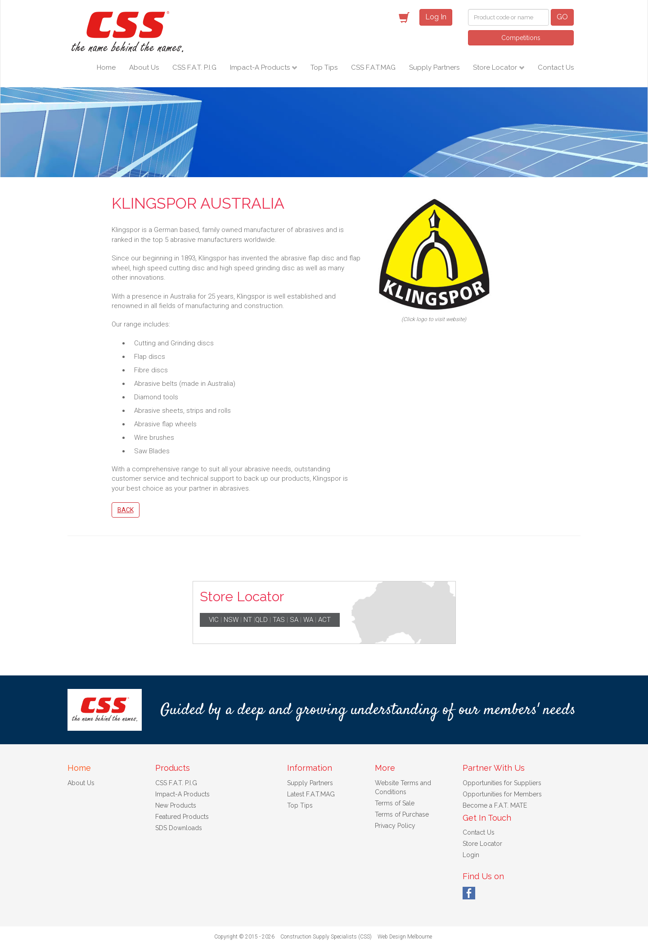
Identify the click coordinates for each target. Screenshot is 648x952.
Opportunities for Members (502, 794)
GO (562, 17)
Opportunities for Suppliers (502, 783)
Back (125, 510)
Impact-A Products (261, 67)
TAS (279, 620)
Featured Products (182, 816)
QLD (261, 620)
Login (471, 854)
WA (308, 620)
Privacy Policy (395, 825)
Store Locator (496, 67)
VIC (214, 620)
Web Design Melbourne (405, 937)
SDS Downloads (178, 827)
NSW (231, 620)
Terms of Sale (394, 803)
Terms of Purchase (402, 814)
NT (247, 620)
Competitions (520, 37)
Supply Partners (434, 67)
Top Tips (324, 67)
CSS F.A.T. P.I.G (194, 67)
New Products (175, 805)
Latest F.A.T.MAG (311, 794)
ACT (324, 620)
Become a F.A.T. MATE (495, 805)
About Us (144, 67)
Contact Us (556, 67)
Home (106, 67)
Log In (435, 17)
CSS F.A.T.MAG (373, 67)
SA (294, 620)
